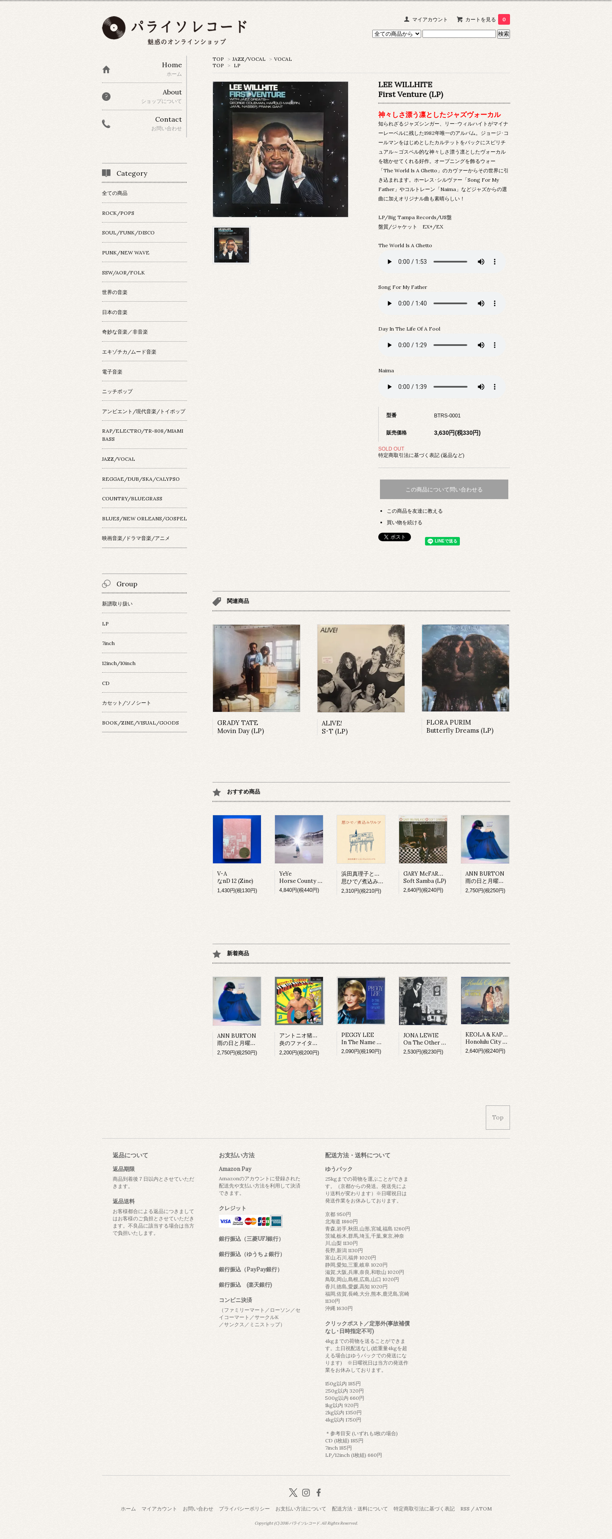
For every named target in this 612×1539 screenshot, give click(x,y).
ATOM (484, 1508)
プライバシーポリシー (244, 1508)
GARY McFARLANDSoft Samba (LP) (428, 877)
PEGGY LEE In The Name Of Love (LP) (375, 1038)
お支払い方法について (300, 1508)
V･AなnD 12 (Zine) (235, 877)
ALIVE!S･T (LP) (335, 727)
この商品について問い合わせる (444, 489)
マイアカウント (430, 19)
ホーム (128, 1508)
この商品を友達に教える (415, 511)
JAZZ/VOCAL (249, 59)
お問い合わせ (198, 1508)
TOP (218, 59)
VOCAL (283, 59)
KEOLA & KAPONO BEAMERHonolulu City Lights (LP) (503, 1038)
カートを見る (487, 19)
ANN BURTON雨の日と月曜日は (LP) (493, 877)
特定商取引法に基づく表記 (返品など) (421, 455)
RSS (465, 1508)
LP (237, 65)
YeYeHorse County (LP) (304, 877)
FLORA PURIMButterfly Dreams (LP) (459, 726)
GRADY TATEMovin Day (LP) (240, 727)
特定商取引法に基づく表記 (424, 1508)
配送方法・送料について (360, 1508)
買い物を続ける (404, 522)
